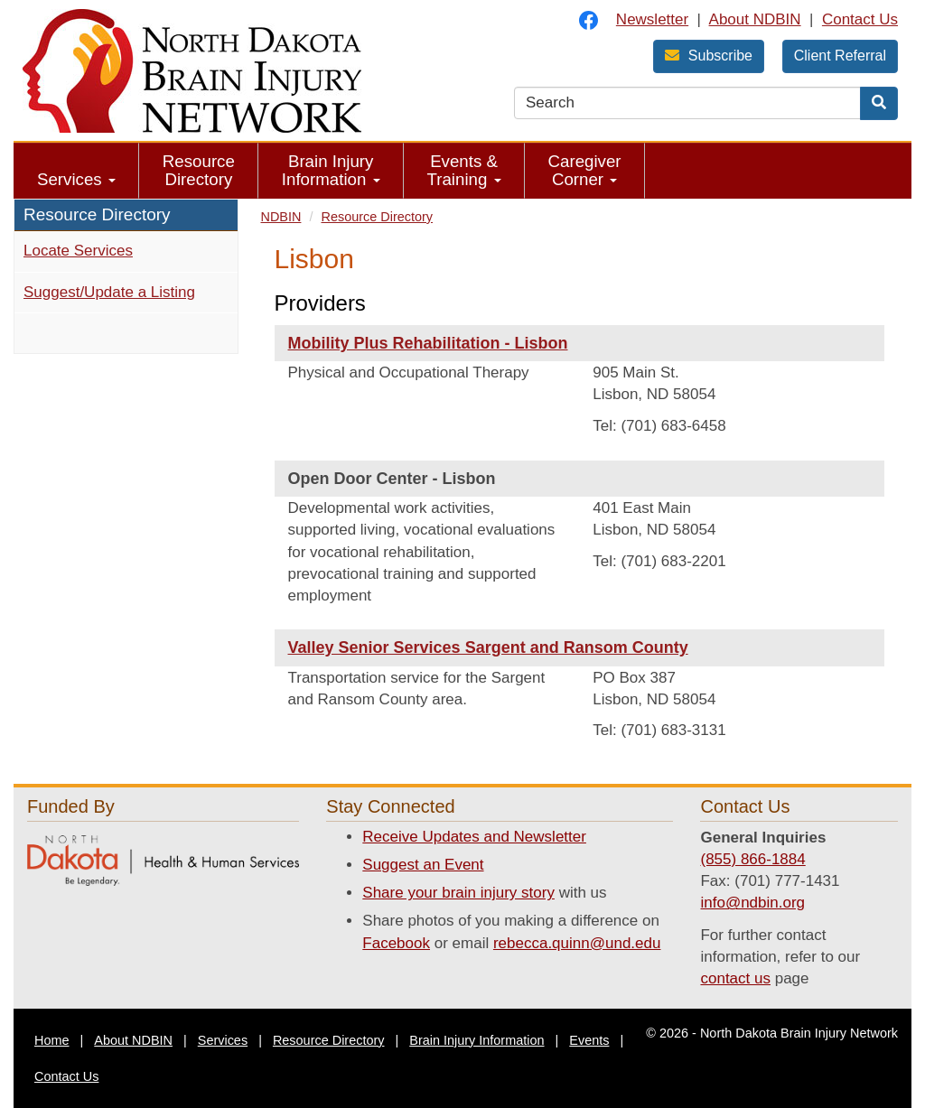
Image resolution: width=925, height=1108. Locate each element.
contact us (735, 978)
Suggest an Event (422, 864)
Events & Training (464, 170)
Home (52, 1040)
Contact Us (860, 19)
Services (76, 179)
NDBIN (281, 216)
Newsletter (652, 19)
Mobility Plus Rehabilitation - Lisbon (428, 343)
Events (589, 1040)
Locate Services (78, 250)
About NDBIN (755, 19)
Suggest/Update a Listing (109, 292)
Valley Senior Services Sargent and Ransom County (488, 647)
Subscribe (708, 55)
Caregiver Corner (584, 170)
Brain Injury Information (331, 170)
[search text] (687, 103)
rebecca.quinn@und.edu (577, 943)
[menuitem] (76, 171)
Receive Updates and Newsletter (474, 836)
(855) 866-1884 (752, 859)
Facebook (396, 943)
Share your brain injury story (458, 892)
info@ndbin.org (752, 902)
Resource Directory (199, 170)
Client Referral (840, 55)
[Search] (879, 103)
